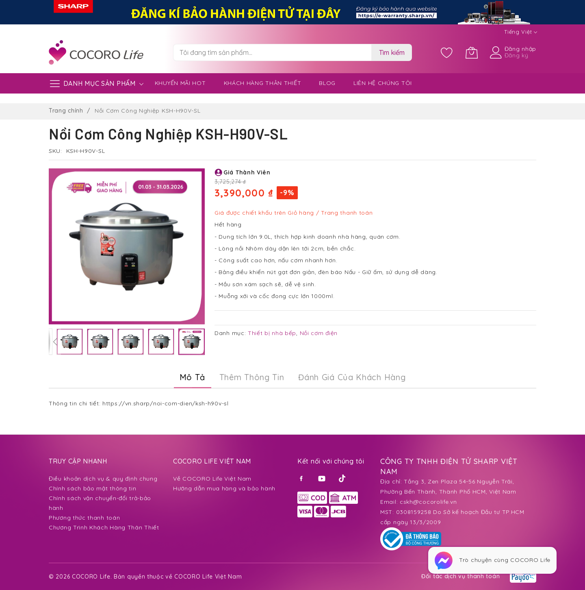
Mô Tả (193, 377)
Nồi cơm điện (319, 333)
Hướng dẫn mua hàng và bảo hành (224, 488)
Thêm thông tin (251, 377)
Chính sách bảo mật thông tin (92, 488)
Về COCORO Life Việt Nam (212, 478)
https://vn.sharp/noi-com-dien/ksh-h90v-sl (165, 403)
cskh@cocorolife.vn (428, 501)
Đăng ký (517, 55)
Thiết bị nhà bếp (272, 333)
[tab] (192, 377)
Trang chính (66, 110)
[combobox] (272, 52)
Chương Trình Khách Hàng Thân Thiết (104, 527)
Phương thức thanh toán (84, 517)
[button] (55, 342)
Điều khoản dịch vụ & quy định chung (103, 478)
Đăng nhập (520, 48)
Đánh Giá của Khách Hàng (351, 377)
